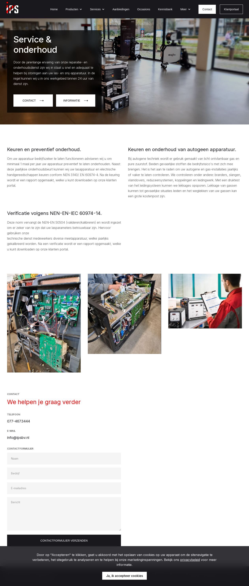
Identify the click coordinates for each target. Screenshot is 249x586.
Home (54, 9)
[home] (12, 9)
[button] (74, 9)
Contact (207, 9)
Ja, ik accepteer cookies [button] (124, 576)
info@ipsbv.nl (18, 438)
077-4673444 (18, 421)
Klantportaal (231, 9)
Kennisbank (165, 9)
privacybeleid (190, 560)
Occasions (143, 9)
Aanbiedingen (120, 9)
